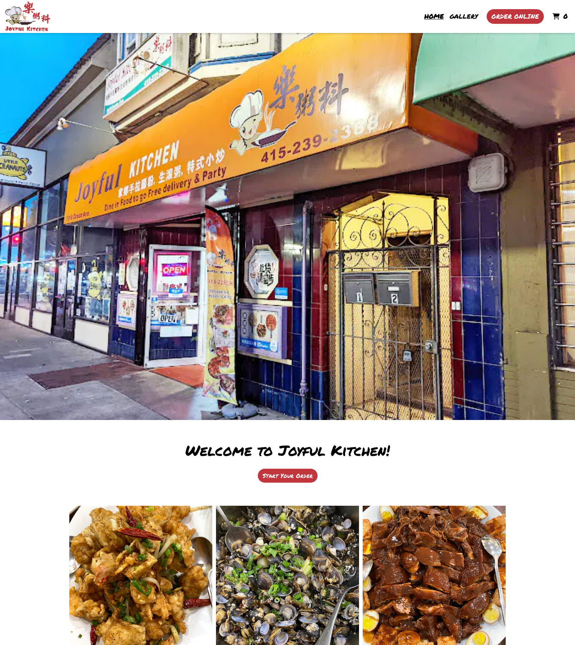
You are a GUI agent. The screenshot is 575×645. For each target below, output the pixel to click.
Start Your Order (288, 475)
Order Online (515, 16)
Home (434, 16)
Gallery (464, 16)
